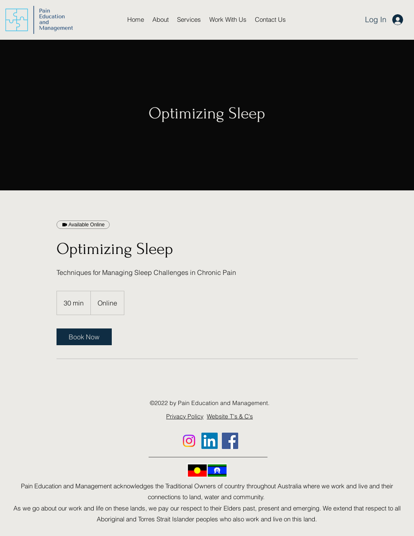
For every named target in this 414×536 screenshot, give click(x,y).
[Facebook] (230, 441)
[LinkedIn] (209, 441)
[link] (84, 336)
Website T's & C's (230, 416)
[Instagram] (189, 441)
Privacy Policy (184, 416)
